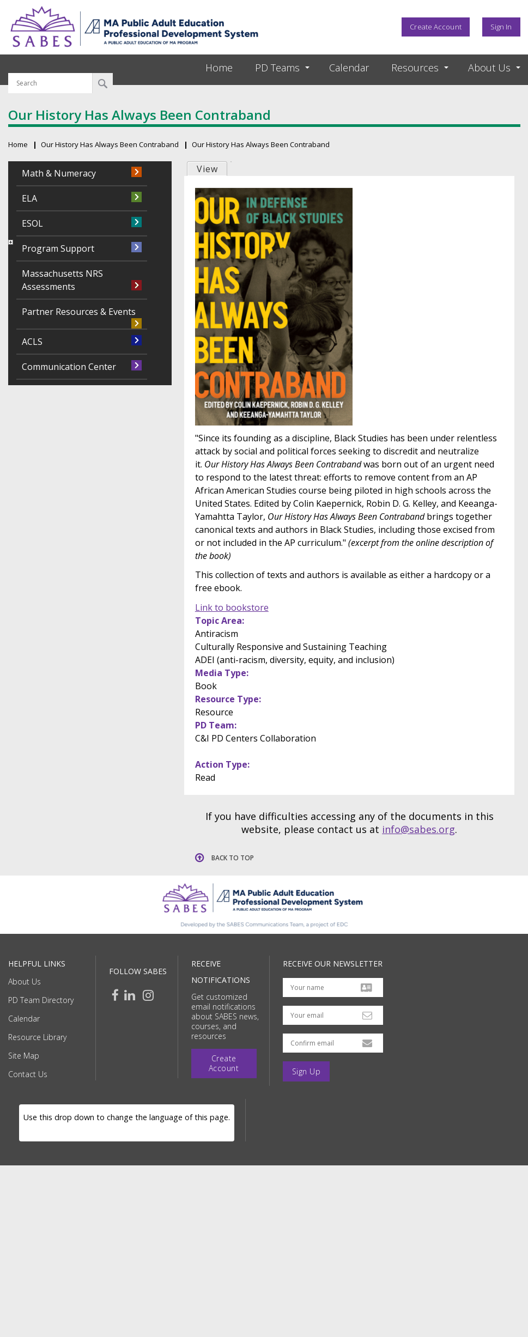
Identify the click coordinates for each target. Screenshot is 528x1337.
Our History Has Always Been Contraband (110, 144)
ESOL (32, 223)
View (207, 169)
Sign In (501, 27)
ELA (29, 198)
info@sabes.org (418, 829)
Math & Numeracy (59, 173)
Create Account (435, 27)
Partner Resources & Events (79, 312)
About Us (24, 981)
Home (219, 67)
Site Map (23, 1055)
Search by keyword (50, 66)
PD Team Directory (41, 1000)
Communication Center (69, 367)
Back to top (232, 857)
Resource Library (37, 1037)
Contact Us (27, 1074)
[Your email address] (333, 1015)
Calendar (349, 67)
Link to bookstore (232, 607)
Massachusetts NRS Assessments (62, 280)
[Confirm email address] (333, 1043)
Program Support (58, 248)
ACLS (32, 342)
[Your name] (333, 987)
